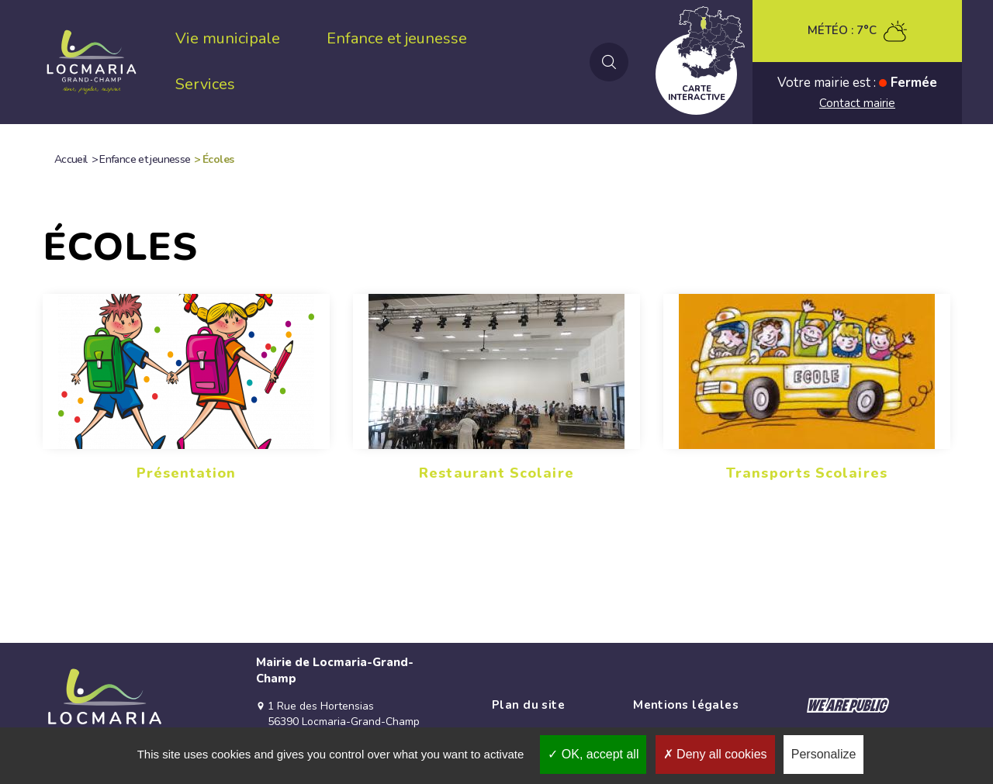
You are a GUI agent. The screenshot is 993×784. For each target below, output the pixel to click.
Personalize (823, 754)
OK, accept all (593, 754)
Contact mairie (857, 103)
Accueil (71, 159)
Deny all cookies (715, 754)
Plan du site (528, 705)
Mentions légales (686, 705)
